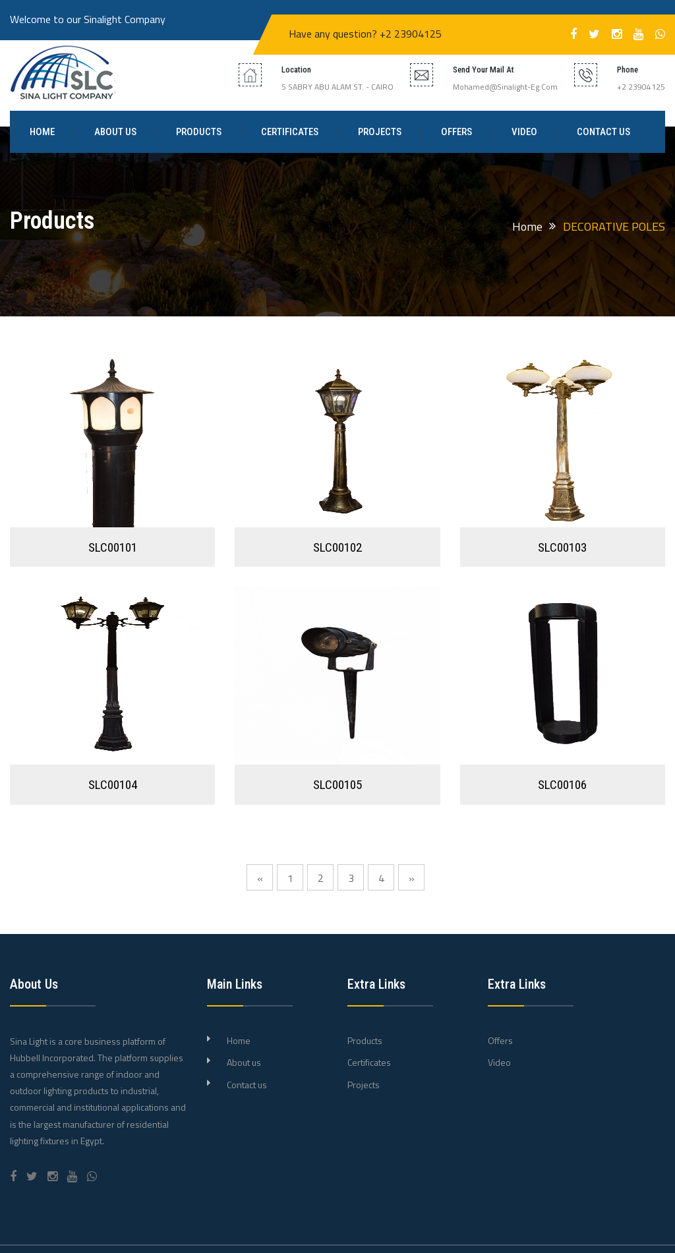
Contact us (603, 132)
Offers (456, 132)
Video (524, 132)
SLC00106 (562, 784)
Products (198, 132)
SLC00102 (337, 547)
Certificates (289, 132)
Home (42, 132)
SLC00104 (112, 784)
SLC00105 (337, 784)
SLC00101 (112, 547)
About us (115, 132)
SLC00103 (562, 547)
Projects (379, 132)
